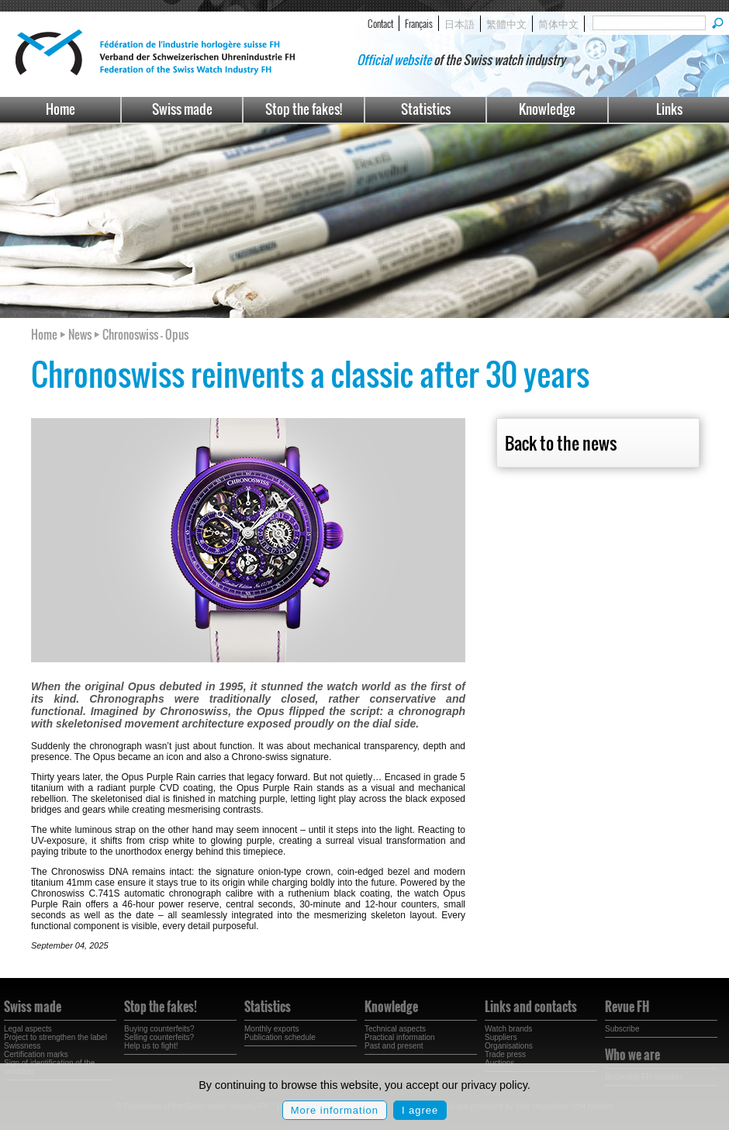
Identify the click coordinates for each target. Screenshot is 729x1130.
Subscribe (622, 1029)
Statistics (426, 109)
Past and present (393, 1046)
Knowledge (547, 109)
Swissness (22, 1046)
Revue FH (627, 1006)
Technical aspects (395, 1029)
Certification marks (36, 1054)
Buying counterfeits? (159, 1029)
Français (419, 23)
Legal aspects (28, 1029)
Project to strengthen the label (55, 1037)
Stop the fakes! (303, 109)
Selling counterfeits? (159, 1037)
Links (669, 109)
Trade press (505, 1054)
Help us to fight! (151, 1046)
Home (60, 109)
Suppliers (501, 1037)
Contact (380, 23)
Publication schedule (280, 1037)
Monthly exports (271, 1029)
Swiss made (182, 109)
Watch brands (508, 1029)
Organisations (509, 1046)
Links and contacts (531, 1006)
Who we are (632, 1054)
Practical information (399, 1037)
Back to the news (561, 442)
